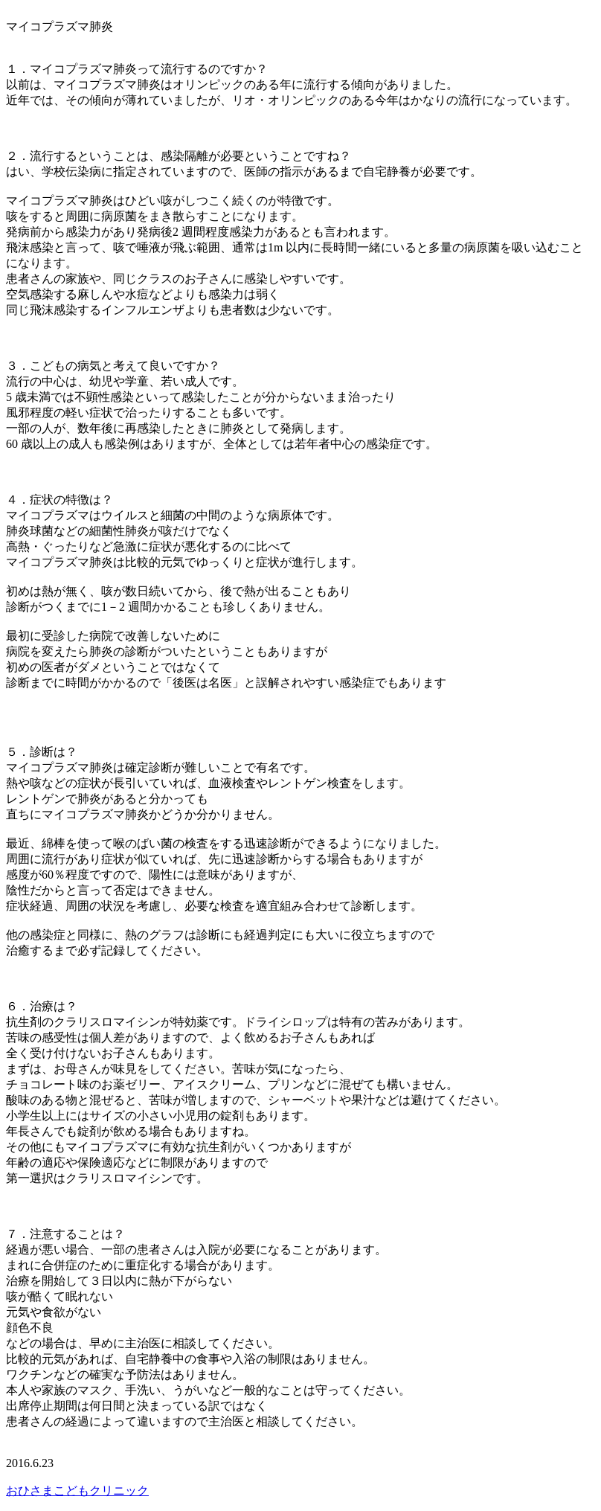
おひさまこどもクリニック (77, 1490)
